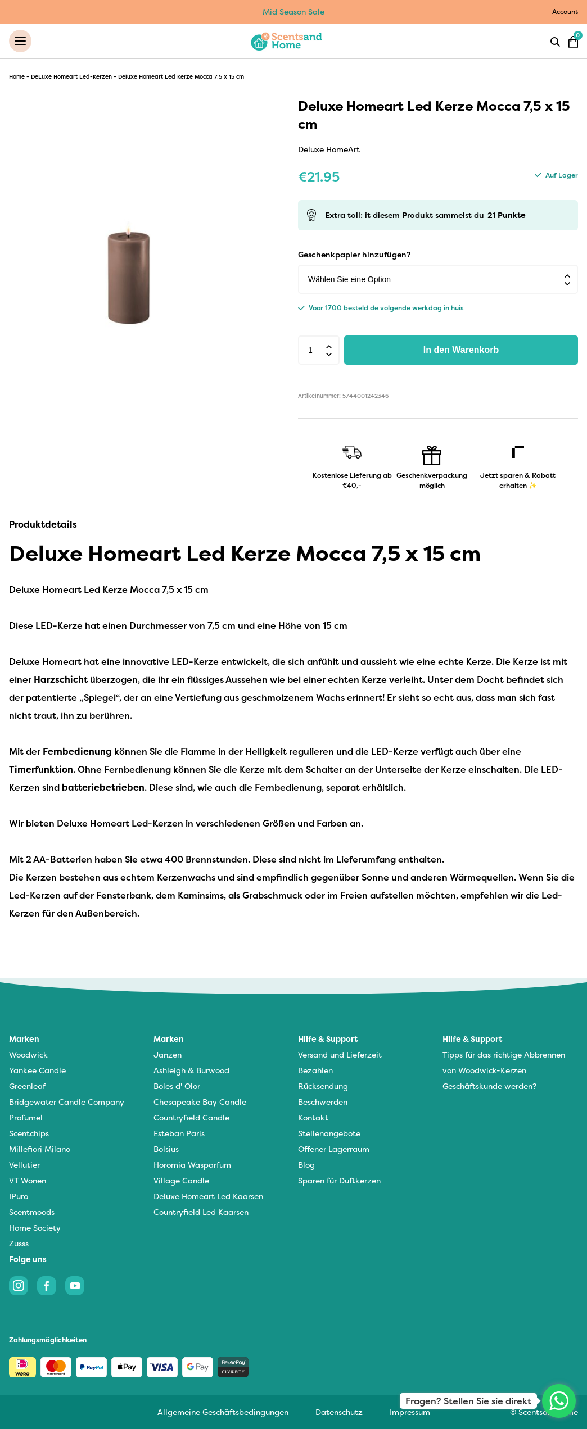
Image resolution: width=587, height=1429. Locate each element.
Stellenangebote (329, 1133)
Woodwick (28, 1055)
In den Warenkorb (461, 350)
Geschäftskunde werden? (489, 1086)
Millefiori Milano (39, 1149)
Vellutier (24, 1165)
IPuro (18, 1196)
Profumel (26, 1118)
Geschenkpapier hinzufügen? (354, 254)
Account (565, 11)
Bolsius (166, 1149)
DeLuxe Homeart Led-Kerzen (71, 76)
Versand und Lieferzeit (340, 1055)
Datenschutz (339, 1412)
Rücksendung (323, 1086)
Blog (306, 1165)
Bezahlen (315, 1070)
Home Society (35, 1228)
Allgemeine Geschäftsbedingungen (222, 1412)
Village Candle (181, 1181)
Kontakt (313, 1118)
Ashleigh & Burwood (191, 1070)
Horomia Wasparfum (192, 1165)
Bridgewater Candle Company (66, 1102)
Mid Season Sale (293, 11)
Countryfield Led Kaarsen (201, 1212)
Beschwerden (322, 1102)
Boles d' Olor (176, 1086)
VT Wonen (27, 1181)
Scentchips (29, 1133)
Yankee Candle (37, 1070)
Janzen (167, 1055)
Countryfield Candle (191, 1118)
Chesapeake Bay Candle (199, 1102)
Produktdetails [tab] (43, 525)
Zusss (19, 1244)
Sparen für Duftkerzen (339, 1181)
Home (17, 76)
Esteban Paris (179, 1133)
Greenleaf (27, 1086)
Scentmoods (32, 1212)
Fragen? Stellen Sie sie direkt (468, 1401)
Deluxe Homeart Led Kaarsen (208, 1196)
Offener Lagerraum (333, 1149)
